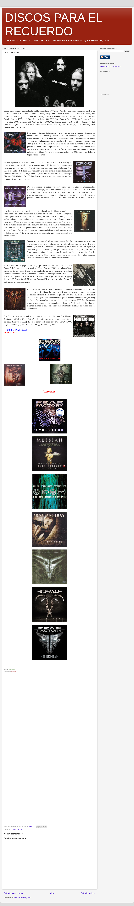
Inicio (52, 893)
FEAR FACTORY (16, 829)
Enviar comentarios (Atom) (22, 897)
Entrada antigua (88, 893)
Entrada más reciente (13, 893)
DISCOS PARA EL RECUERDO (110, 66)
